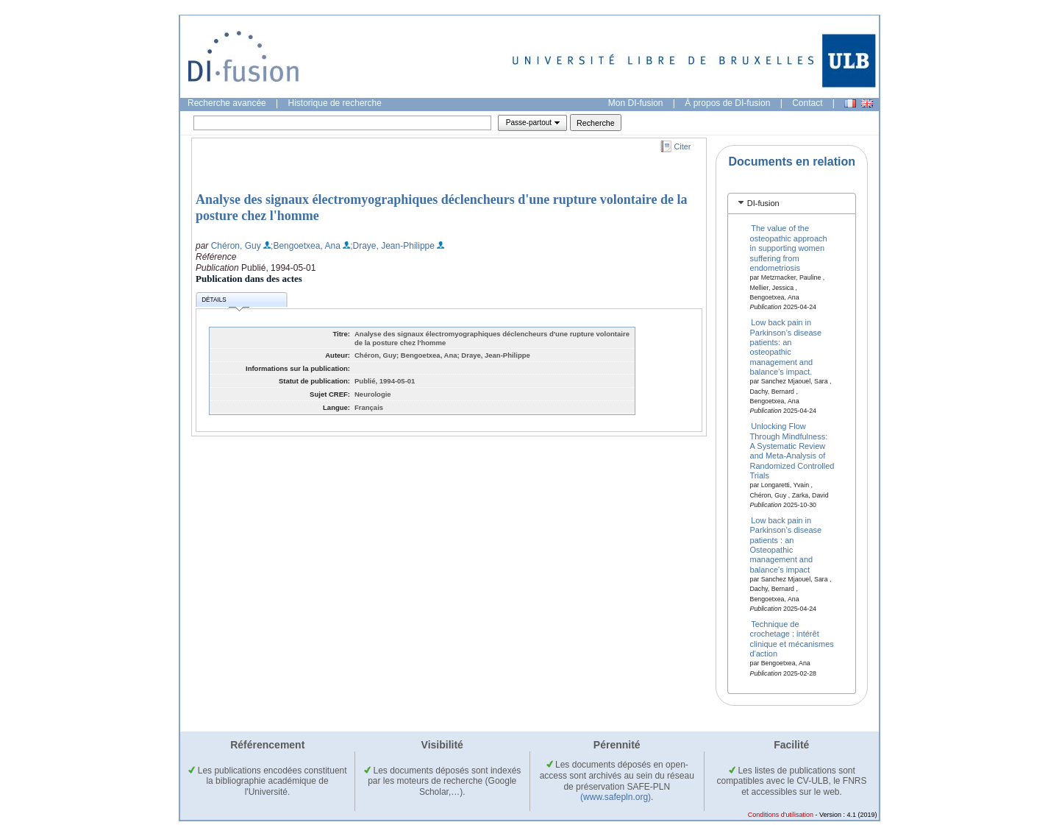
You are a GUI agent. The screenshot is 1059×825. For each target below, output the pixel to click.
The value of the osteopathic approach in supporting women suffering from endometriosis (788, 248)
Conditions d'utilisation (780, 814)
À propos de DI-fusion (727, 103)
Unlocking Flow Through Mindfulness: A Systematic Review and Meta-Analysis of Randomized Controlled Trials (792, 451)
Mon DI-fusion (635, 103)
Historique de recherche (335, 103)
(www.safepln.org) (615, 797)
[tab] (791, 203)
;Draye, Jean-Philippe (392, 246)
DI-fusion (763, 203)
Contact (807, 103)
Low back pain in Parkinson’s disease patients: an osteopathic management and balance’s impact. (786, 347)
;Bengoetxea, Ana (305, 246)
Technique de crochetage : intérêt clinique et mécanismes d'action (792, 639)
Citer (682, 146)
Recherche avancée (227, 103)
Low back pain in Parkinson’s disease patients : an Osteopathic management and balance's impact (786, 544)
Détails (225, 302)
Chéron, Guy (236, 246)
